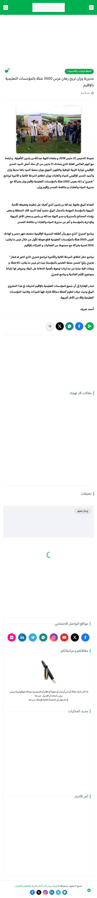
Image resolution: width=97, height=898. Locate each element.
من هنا (38, 696)
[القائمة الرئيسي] (91, 7)
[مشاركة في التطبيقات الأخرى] (50, 326)
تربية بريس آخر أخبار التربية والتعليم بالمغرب (36, 886)
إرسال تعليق (82, 511)
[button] (79, 326)
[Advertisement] (48, 43)
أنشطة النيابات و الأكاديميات (79, 71)
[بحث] (5, 7)
